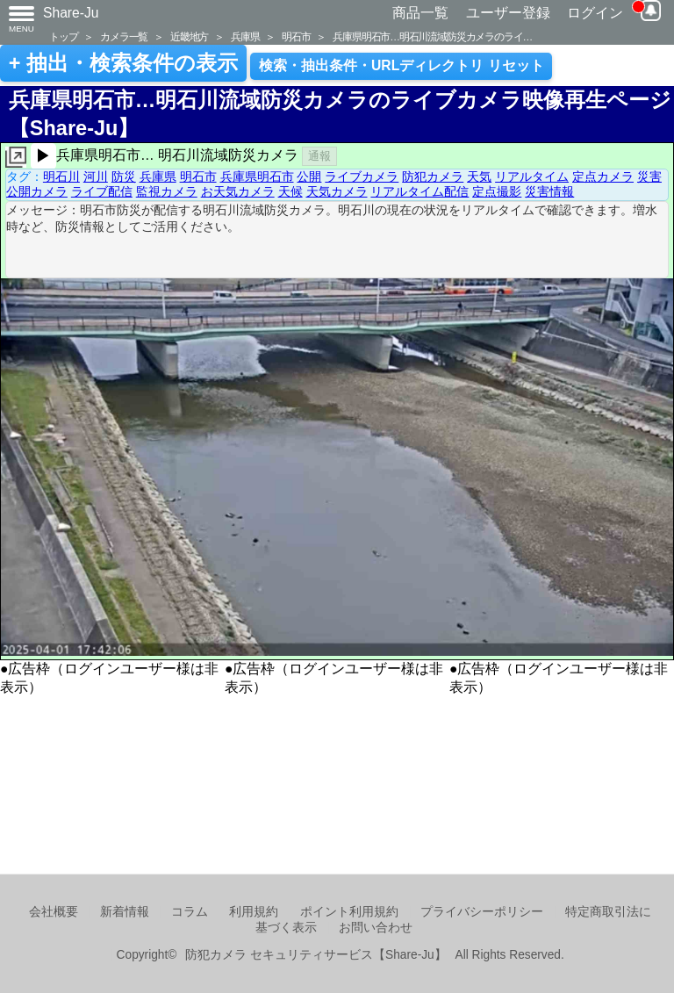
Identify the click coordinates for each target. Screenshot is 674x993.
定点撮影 (496, 191)
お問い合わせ (375, 927)
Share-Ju (71, 12)
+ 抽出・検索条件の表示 (123, 63)
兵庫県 (245, 36)
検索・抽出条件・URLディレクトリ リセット (401, 65)
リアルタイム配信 (419, 191)
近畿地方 (189, 36)
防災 (123, 176)
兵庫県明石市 (257, 176)
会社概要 (53, 911)
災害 (649, 176)
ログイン (595, 12)
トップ (63, 36)
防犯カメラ (432, 176)
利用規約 (253, 911)
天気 (479, 176)
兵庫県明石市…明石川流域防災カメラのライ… (432, 36)
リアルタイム (532, 176)
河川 (95, 176)
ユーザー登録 (508, 12)
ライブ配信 (102, 191)
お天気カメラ (238, 191)
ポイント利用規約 (349, 911)
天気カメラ (337, 191)
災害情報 (549, 191)
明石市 (296, 36)
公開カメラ (37, 191)
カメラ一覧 (123, 36)
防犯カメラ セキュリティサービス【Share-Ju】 (315, 954)
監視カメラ (166, 191)
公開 (309, 176)
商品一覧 (420, 12)
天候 (290, 191)
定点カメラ (603, 176)
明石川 (61, 176)
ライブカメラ (361, 176)
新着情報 (124, 911)
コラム (189, 911)
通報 (319, 155)
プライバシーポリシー (481, 911)
